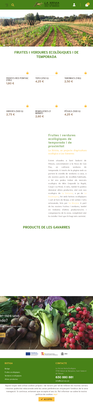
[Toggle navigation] (6, 4)
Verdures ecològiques (13, 375)
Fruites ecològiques (12, 372)
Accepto (46, 399)
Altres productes (11, 379)
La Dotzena (67, 193)
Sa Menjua (74, 203)
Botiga (7, 368)
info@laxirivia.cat (62, 380)
